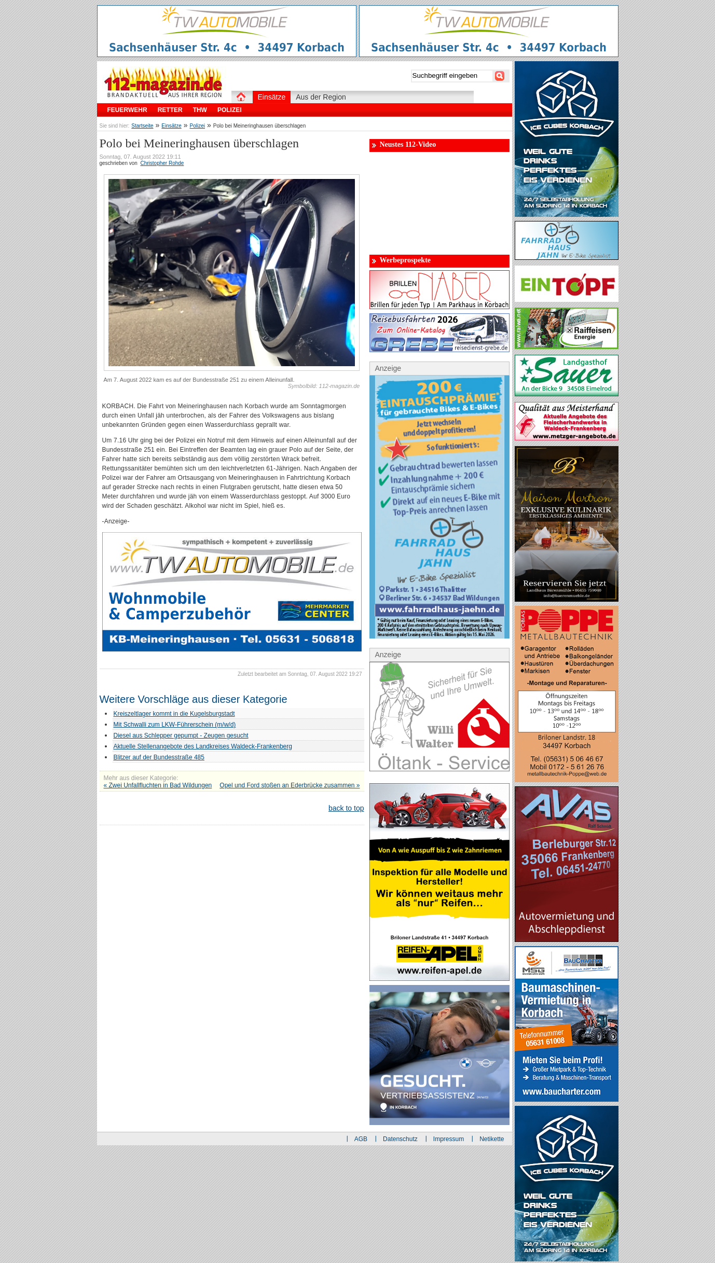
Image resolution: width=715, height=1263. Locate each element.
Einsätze (171, 126)
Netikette (491, 1139)
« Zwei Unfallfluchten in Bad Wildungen (158, 785)
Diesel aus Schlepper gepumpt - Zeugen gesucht (181, 735)
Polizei (197, 126)
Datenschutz (400, 1139)
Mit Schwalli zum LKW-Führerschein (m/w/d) (175, 724)
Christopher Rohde (162, 163)
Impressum (448, 1139)
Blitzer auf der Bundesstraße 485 (159, 757)
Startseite (142, 126)
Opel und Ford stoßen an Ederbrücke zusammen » (289, 785)
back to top (346, 808)
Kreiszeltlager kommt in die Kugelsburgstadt (174, 713)
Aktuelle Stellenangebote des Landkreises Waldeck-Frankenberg (203, 746)
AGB (360, 1139)
